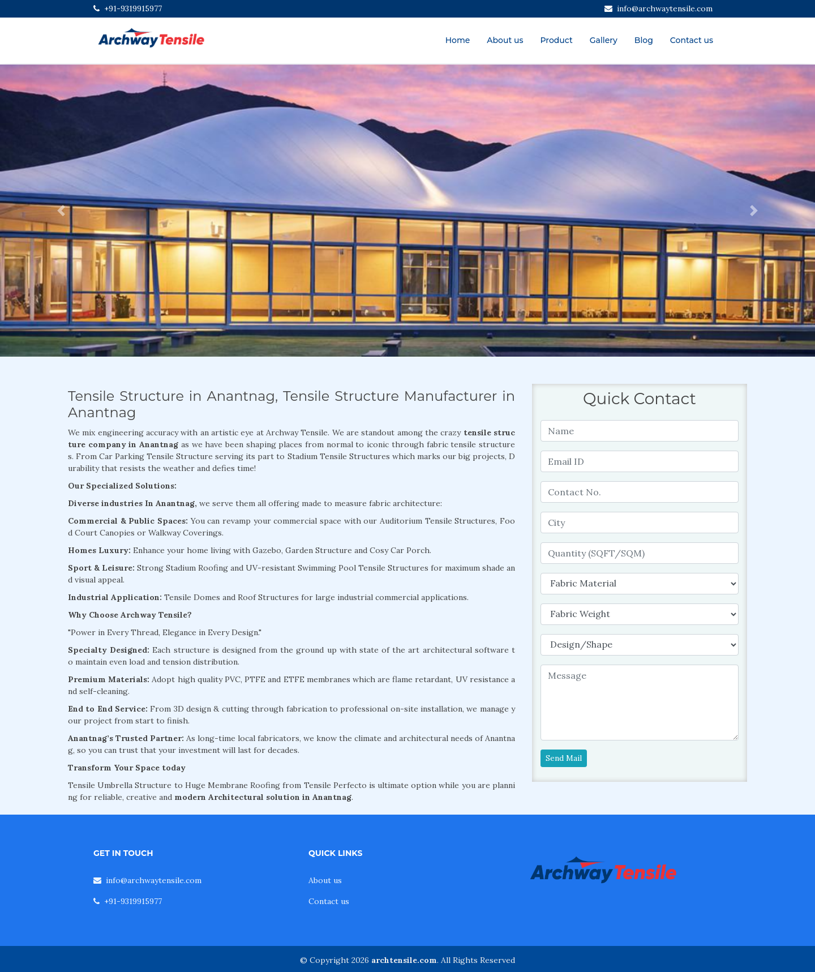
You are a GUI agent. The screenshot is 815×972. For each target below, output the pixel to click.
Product (556, 40)
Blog (643, 40)
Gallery (603, 40)
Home (457, 40)
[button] (61, 211)
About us (505, 40)
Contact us (691, 40)
